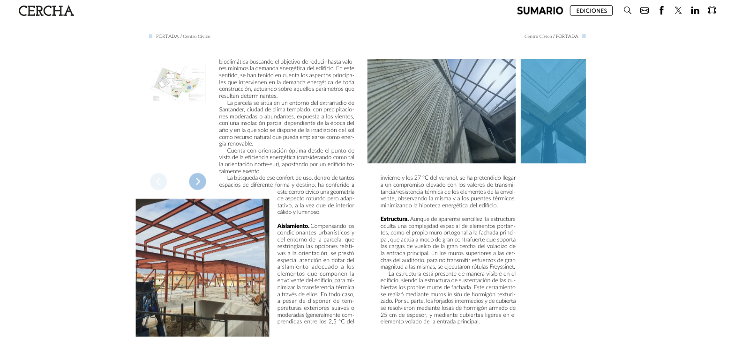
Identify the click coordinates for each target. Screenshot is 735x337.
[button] (540, 10)
